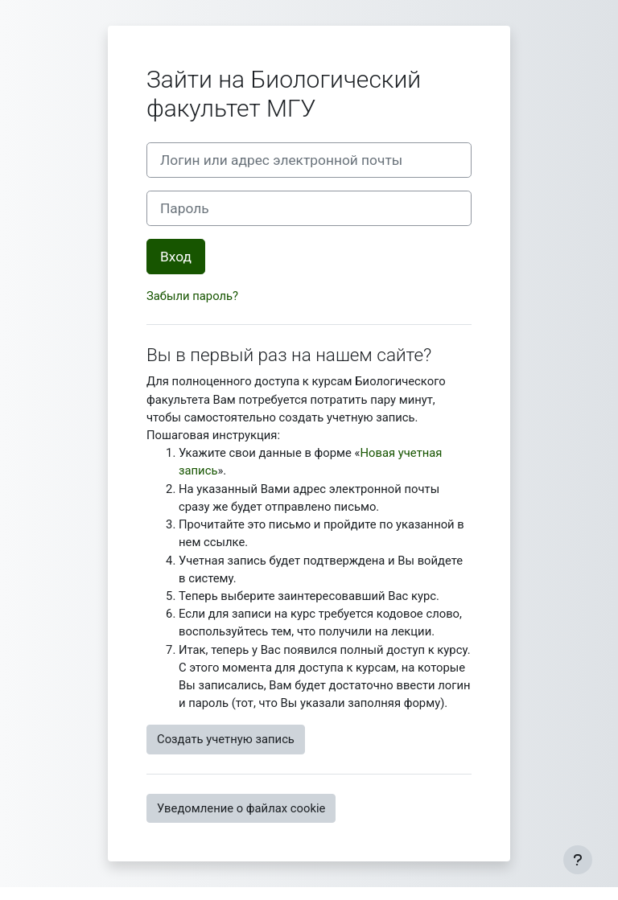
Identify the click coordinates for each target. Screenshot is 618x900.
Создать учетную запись (226, 739)
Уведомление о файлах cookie (241, 808)
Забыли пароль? (192, 296)
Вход (176, 257)
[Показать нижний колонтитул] (577, 859)
